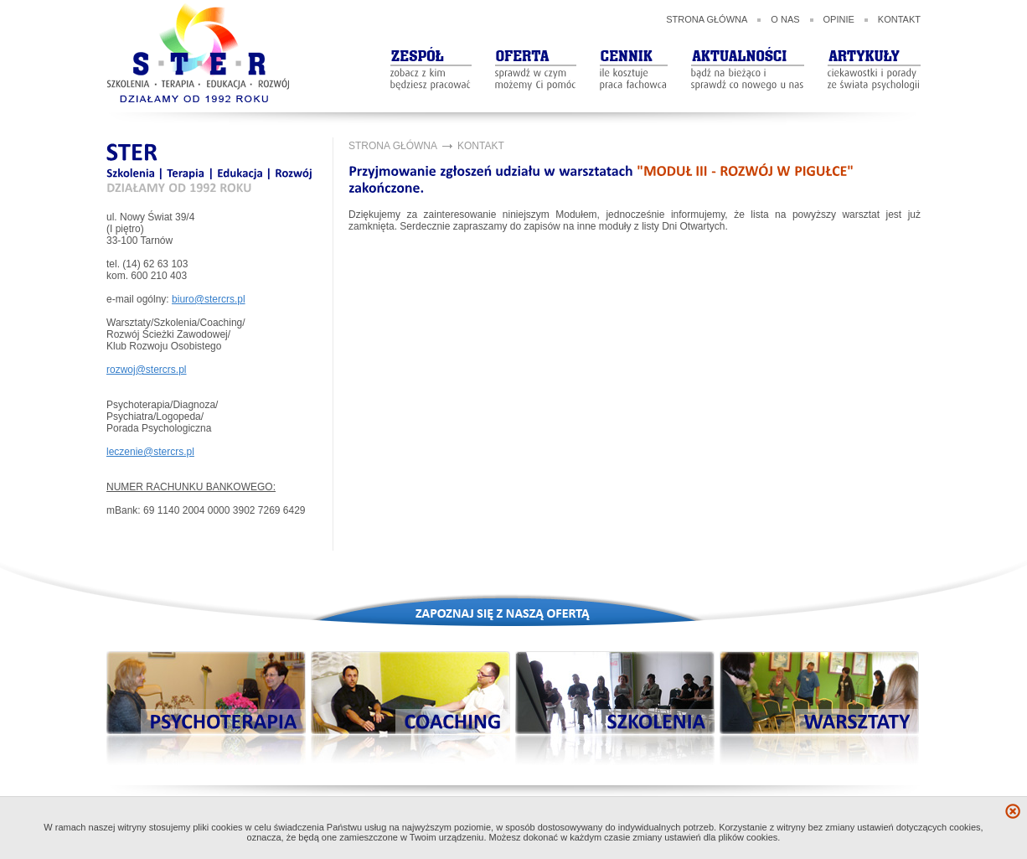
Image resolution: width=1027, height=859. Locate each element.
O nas (785, 19)
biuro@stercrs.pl (208, 299)
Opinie (838, 19)
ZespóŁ (431, 54)
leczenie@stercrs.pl (150, 452)
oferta (535, 54)
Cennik (634, 54)
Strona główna (706, 19)
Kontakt (899, 19)
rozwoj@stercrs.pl (146, 369)
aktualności (747, 54)
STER (198, 53)
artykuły (874, 54)
